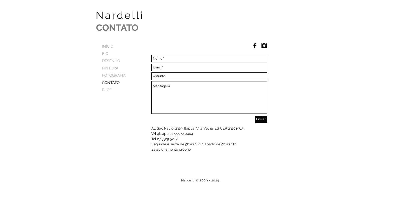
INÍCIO (107, 46)
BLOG (107, 90)
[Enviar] (261, 119)
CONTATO (111, 82)
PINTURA (110, 68)
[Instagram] (264, 45)
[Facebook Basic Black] (255, 45)
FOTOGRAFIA (114, 75)
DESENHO (111, 61)
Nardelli (134, 15)
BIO (105, 53)
